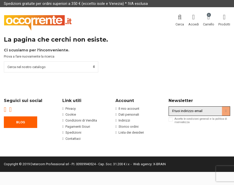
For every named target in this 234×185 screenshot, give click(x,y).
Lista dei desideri (131, 132)
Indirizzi (124, 121)
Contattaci (73, 139)
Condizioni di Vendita (81, 121)
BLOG (20, 122)
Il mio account (129, 108)
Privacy (70, 108)
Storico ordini (129, 126)
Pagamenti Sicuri (77, 126)
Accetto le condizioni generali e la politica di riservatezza (200, 120)
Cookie (70, 114)
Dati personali (129, 114)
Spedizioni (73, 132)
